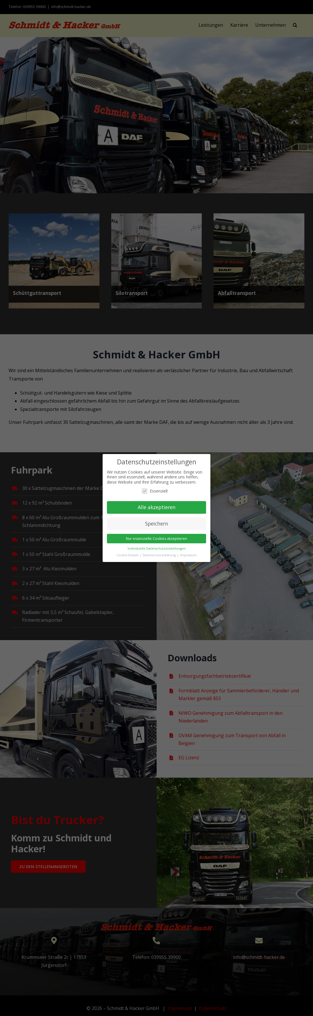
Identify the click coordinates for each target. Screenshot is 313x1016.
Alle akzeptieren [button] (157, 507)
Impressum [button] (188, 555)
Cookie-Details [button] (128, 555)
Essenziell (155, 491)
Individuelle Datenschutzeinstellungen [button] (157, 548)
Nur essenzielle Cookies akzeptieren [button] (156, 538)
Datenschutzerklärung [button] (159, 555)
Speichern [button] (156, 523)
